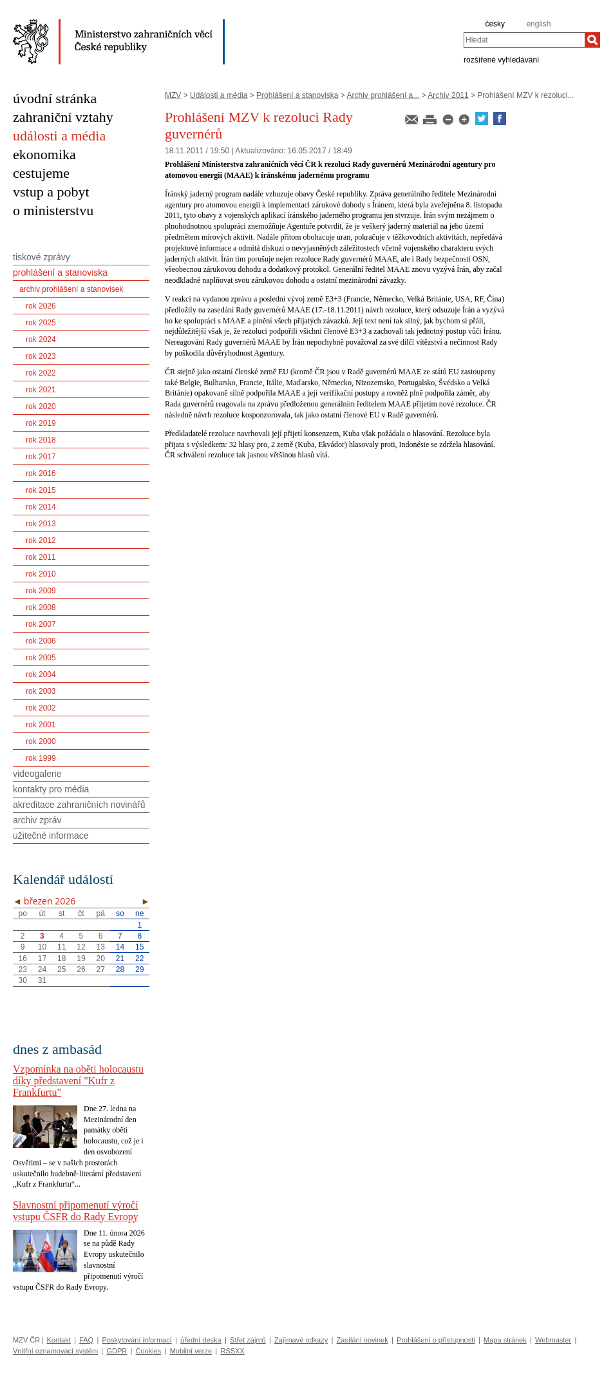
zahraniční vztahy (63, 117)
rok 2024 (41, 339)
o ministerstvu (53, 210)
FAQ (86, 1340)
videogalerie (37, 774)
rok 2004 (41, 674)
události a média (59, 136)
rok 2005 (41, 657)
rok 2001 (41, 724)
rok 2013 (41, 523)
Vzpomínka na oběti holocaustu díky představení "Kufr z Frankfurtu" (78, 1081)
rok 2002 (41, 707)
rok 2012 (41, 540)
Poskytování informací (137, 1340)
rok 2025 (41, 322)
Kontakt (58, 1340)
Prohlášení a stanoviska (297, 95)
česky (495, 23)
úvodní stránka (55, 98)
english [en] (538, 23)
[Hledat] (592, 40)
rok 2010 (41, 573)
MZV (173, 95)
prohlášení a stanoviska (60, 272)
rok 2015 (41, 490)
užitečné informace (51, 835)
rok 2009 (41, 590)
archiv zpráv (37, 820)
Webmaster (553, 1340)
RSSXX (232, 1351)
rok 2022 (41, 372)
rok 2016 (41, 473)
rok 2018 (41, 439)
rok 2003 (41, 691)
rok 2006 (41, 640)
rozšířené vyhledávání (501, 59)
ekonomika (44, 154)
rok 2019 (41, 423)
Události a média (218, 95)
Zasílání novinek (362, 1340)
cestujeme (41, 173)
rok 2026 (41, 305)
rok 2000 (41, 741)
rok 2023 (41, 356)
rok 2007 (41, 624)
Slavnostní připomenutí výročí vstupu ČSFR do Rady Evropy (75, 1210)
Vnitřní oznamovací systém (55, 1351)
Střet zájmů (248, 1340)
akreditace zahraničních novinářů (79, 804)
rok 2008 (41, 607)
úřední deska (201, 1340)
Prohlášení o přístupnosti (436, 1340)
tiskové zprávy (41, 257)
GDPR (116, 1351)
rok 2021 (41, 389)
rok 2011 (41, 557)
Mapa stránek (505, 1340)
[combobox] (524, 40)
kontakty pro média (51, 789)
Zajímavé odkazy (301, 1340)
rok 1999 (41, 758)
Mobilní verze (191, 1351)
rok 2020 (41, 406)
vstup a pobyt (51, 192)
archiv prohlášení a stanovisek (71, 289)
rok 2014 (41, 506)
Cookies (149, 1351)
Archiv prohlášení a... (383, 95)
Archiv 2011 (448, 95)
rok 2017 (41, 456)
